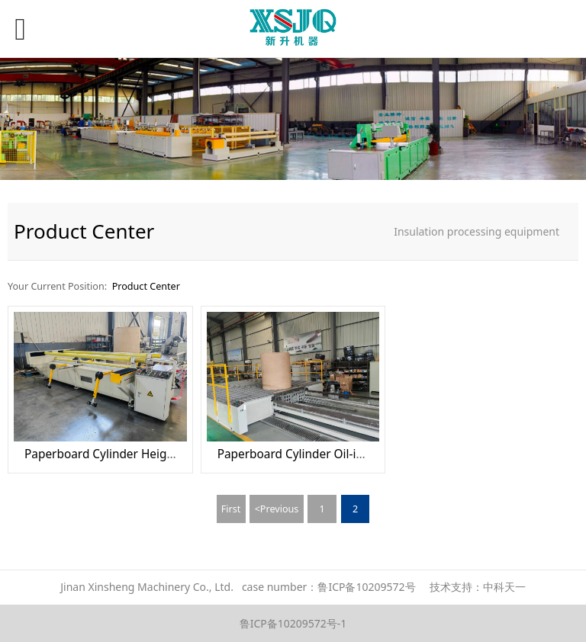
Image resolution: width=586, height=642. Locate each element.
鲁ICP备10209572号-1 (293, 623)
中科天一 (504, 586)
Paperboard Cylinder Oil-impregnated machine (346, 454)
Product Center (146, 286)
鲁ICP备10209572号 (366, 586)
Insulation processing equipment (476, 231)
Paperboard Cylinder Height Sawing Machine (147, 454)
